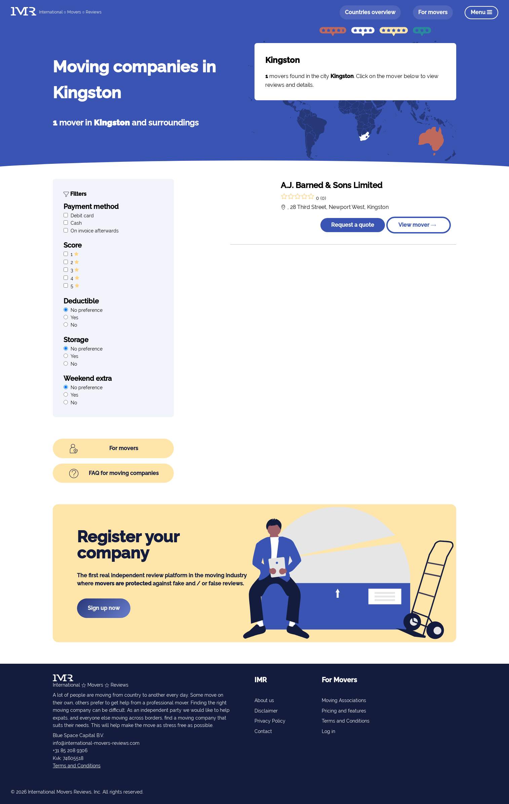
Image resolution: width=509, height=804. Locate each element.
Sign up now (104, 608)
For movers (432, 12)
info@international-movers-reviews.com (96, 743)
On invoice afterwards (95, 230)
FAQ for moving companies (114, 474)
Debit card (82, 215)
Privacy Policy (269, 721)
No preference (87, 310)
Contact (263, 731)
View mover (417, 225)
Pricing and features (344, 711)
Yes (74, 317)
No (74, 325)
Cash (76, 223)
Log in (328, 731)
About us (264, 700)
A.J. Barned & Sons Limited (331, 185)
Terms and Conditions (77, 765)
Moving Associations (344, 700)
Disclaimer (266, 711)
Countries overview (370, 12)
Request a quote (352, 225)
